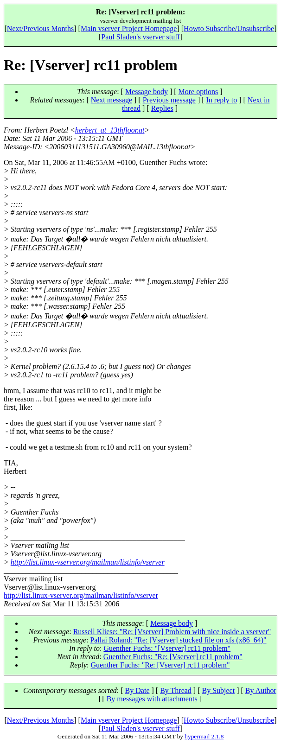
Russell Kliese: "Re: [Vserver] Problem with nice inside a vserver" (172, 632)
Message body (146, 91)
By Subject (218, 690)
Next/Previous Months (40, 28)
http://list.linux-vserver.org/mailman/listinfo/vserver (88, 562)
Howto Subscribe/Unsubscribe (229, 28)
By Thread (176, 690)
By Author (260, 690)
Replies (162, 108)
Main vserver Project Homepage (129, 28)
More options (198, 91)
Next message (111, 100)
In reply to (221, 100)
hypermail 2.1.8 (204, 736)
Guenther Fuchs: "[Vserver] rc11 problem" (166, 648)
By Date (137, 690)
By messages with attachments (152, 699)
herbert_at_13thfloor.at (110, 130)
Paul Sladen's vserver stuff (140, 37)
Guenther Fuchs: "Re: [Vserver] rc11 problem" (173, 657)
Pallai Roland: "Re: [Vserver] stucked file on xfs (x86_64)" (178, 640)
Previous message (169, 100)
